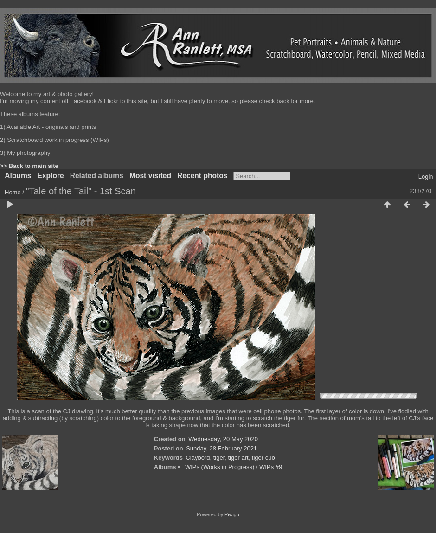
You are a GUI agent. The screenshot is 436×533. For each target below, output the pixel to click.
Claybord (198, 457)
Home (13, 192)
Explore (50, 176)
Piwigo (231, 514)
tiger (219, 457)
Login (425, 176)
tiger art (238, 457)
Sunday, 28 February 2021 (221, 448)
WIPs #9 (270, 466)
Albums (18, 176)
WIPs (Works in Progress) (219, 466)
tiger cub (263, 457)
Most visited (150, 176)
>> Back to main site (29, 165)
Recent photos (202, 176)
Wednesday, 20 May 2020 (223, 439)
